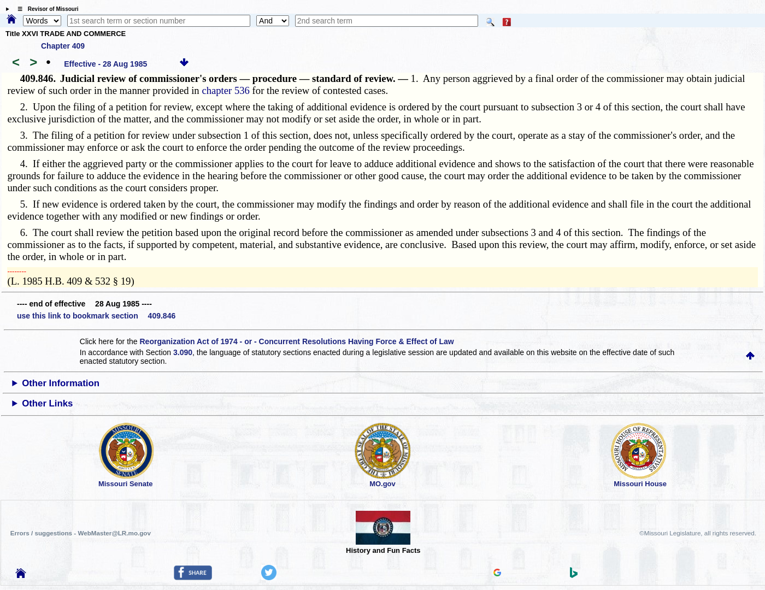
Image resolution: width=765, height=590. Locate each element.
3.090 (182, 352)
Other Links (47, 403)
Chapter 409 (63, 46)
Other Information (60, 383)
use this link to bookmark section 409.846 (96, 315)
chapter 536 (226, 90)
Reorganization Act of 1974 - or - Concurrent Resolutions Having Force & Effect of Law (297, 341)
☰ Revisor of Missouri (45, 9)
